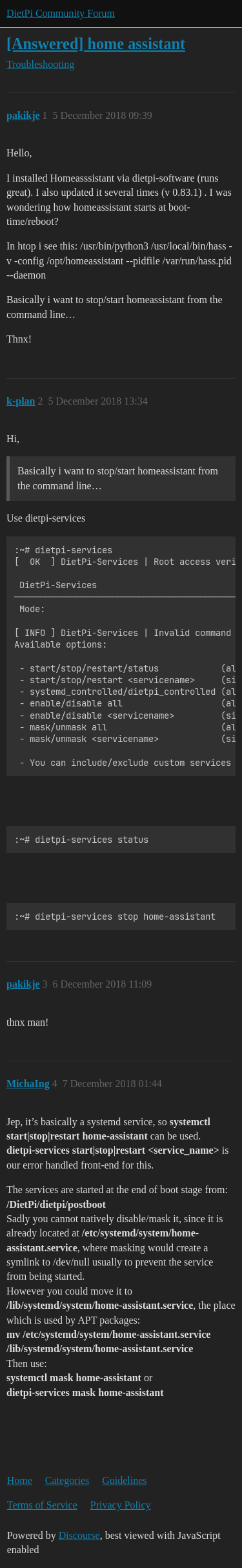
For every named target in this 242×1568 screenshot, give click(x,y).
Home (19, 1480)
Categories (67, 1480)
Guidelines (124, 1480)
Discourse (79, 1535)
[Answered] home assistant (95, 43)
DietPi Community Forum (60, 13)
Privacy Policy (120, 1504)
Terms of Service (42, 1504)
